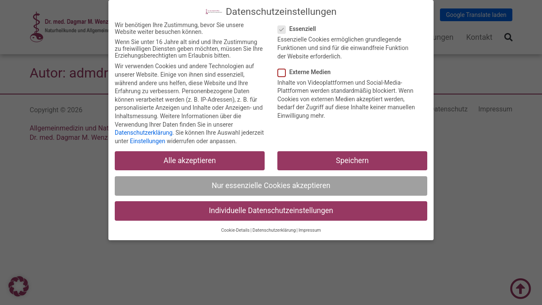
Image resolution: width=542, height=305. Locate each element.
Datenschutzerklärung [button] (274, 230)
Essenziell (299, 28)
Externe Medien (306, 71)
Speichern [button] (352, 160)
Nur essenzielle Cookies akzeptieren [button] (271, 185)
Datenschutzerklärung (143, 132)
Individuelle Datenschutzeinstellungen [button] (271, 210)
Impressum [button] (310, 230)
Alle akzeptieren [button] (189, 160)
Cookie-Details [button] (235, 230)
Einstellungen (148, 140)
